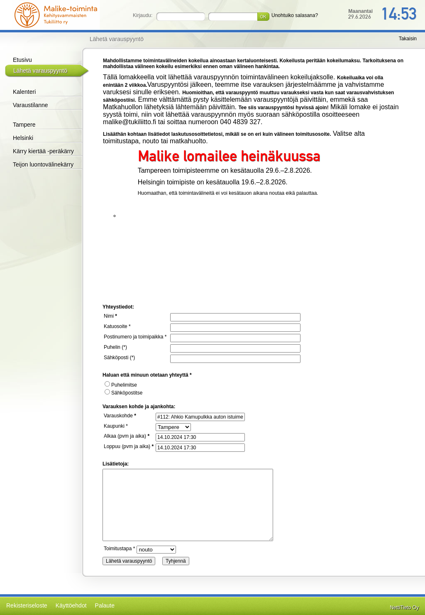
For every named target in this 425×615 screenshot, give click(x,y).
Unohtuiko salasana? (294, 15)
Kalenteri (24, 91)
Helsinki (23, 138)
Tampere (24, 124)
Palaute (105, 605)
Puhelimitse (121, 385)
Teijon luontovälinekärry (43, 164)
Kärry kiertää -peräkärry (43, 151)
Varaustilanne (30, 105)
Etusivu (22, 59)
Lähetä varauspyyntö (40, 70)
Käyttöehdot (71, 605)
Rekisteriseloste (26, 605)
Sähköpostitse (123, 393)
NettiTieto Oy (404, 607)
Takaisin (408, 39)
